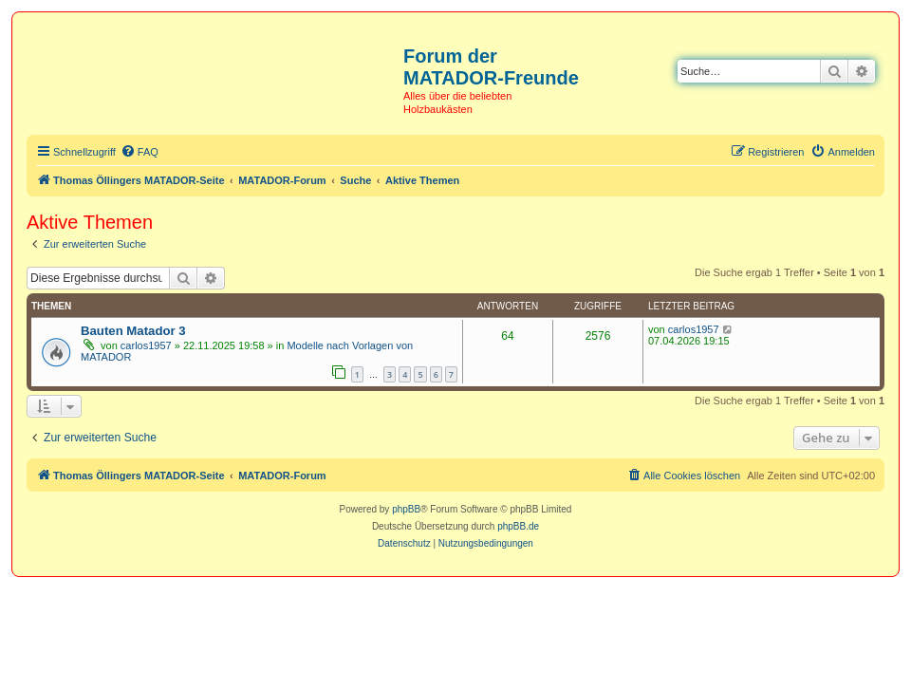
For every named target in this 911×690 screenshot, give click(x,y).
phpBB (406, 509)
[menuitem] (139, 151)
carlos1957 (146, 345)
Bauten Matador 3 (133, 331)
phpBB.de (518, 526)
